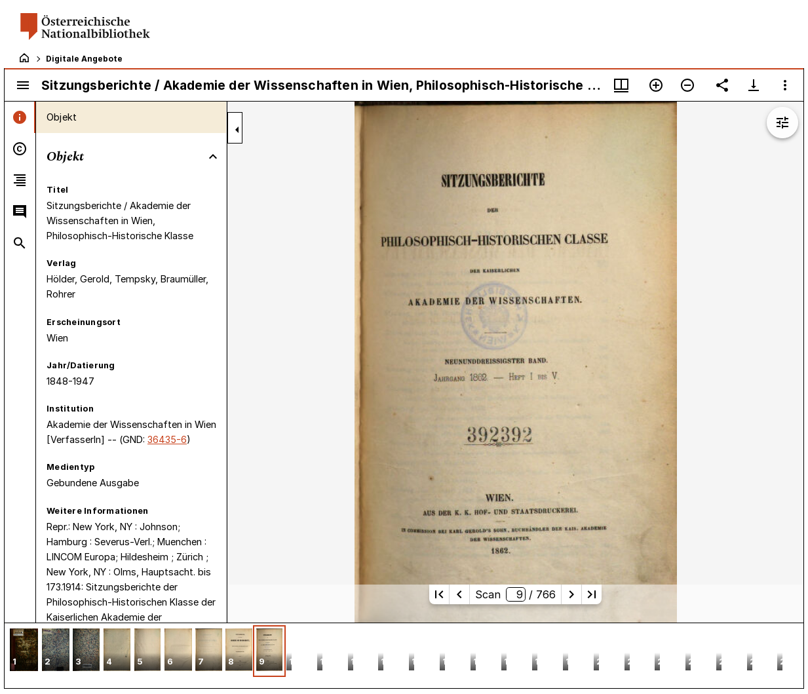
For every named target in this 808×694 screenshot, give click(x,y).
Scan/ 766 (515, 594)
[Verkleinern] (687, 85)
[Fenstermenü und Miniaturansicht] (621, 85)
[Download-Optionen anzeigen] (753, 85)
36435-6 (167, 439)
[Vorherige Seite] (459, 594)
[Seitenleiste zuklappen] (237, 130)
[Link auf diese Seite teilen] (722, 85)
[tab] (20, 117)
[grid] (404, 655)
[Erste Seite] (439, 594)
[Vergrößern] (656, 85)
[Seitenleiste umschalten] (23, 85)
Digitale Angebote (84, 59)
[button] (24, 651)
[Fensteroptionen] (785, 85)
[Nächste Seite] (571, 594)
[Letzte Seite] (592, 594)
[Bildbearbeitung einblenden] (782, 122)
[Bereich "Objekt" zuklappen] (213, 157)
